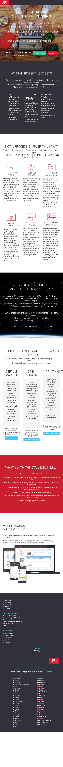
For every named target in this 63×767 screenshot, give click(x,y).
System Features (8, 635)
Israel (15, 724)
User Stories (7, 637)
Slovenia (40, 709)
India (15, 718)
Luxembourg (41, 682)
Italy (15, 726)
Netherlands (41, 690)
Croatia (16, 697)
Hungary (16, 716)
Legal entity (7, 606)
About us (6, 642)
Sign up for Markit (11, 438)
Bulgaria (16, 688)
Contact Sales (40, 53)
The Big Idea (7, 633)
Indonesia (17, 720)
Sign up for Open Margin (31, 439)
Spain (40, 713)
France (16, 709)
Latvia (40, 678)
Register (52, 53)
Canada (16, 690)
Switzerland (41, 716)
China (15, 694)
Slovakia (40, 707)
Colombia (16, 695)
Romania (40, 701)
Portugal (40, 699)
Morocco (40, 688)
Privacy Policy (7, 602)
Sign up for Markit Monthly (51, 433)
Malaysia (40, 684)
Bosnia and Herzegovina (21, 684)
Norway (40, 694)
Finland (16, 707)
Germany (16, 711)
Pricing (6, 639)
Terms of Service (8, 600)
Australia (16, 678)
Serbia (40, 703)
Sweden (40, 715)
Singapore (41, 705)
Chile (15, 692)
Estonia (16, 705)
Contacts (6, 608)
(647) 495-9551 (11, 616)
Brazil (15, 686)
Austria (16, 680)
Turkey (40, 718)
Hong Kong (17, 715)
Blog (5, 641)
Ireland (16, 722)
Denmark (16, 703)
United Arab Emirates (44, 720)
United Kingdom (42, 722)
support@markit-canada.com (15, 618)
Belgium (16, 682)
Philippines (41, 695)
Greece (16, 713)
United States (42, 724)
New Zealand (42, 692)
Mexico (40, 686)
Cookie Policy (7, 604)
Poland (40, 697)
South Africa (41, 711)
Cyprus (16, 699)
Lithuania (41, 680)
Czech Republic (18, 701)
